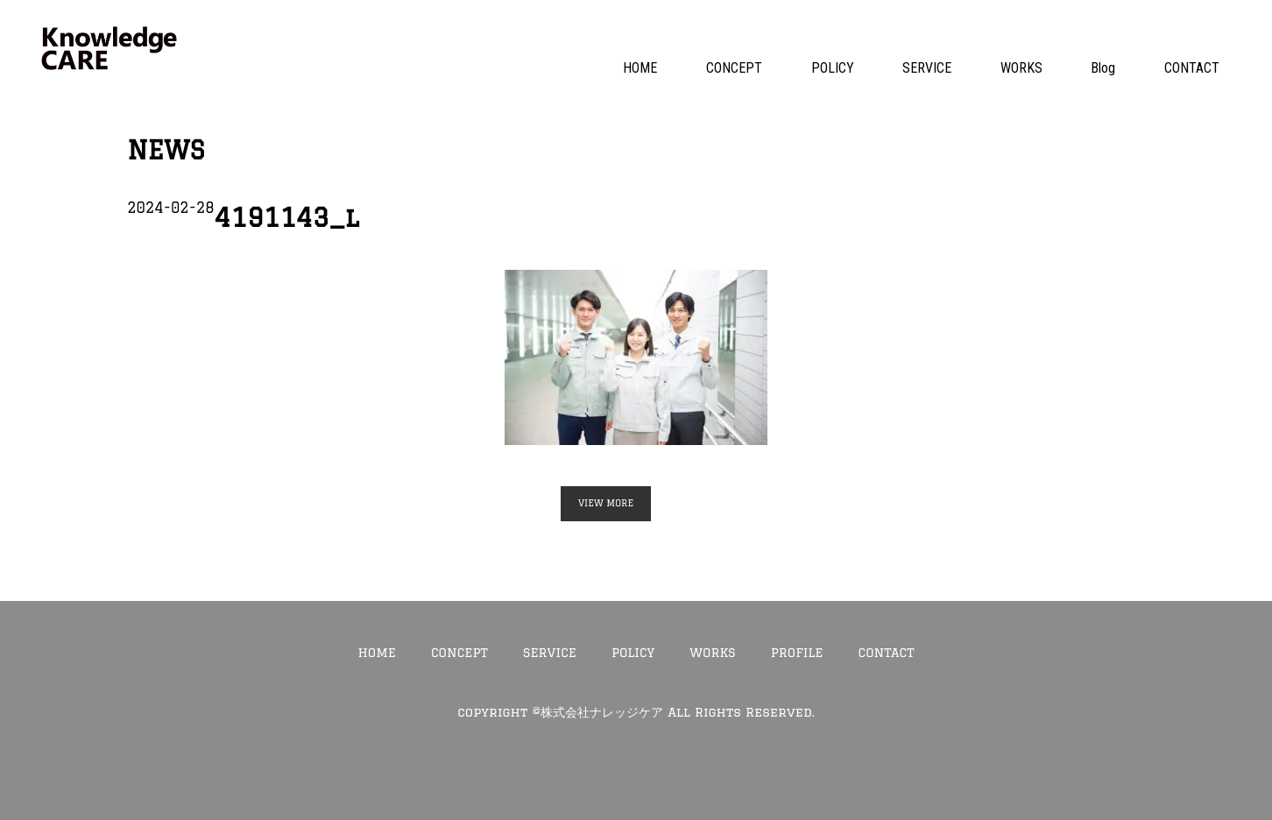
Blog (1103, 68)
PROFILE (797, 652)
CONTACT (1191, 68)
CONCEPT (734, 68)
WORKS (1021, 68)
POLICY (832, 68)
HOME (640, 68)
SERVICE (926, 68)
